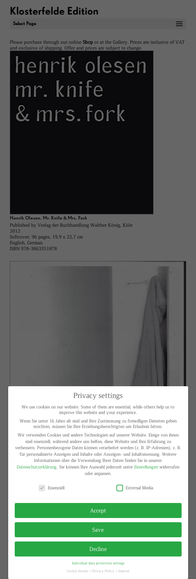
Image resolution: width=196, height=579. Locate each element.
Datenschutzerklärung (37, 466)
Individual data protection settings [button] (98, 563)
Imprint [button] (124, 571)
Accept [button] (98, 510)
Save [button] (98, 529)
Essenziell (51, 487)
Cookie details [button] (78, 571)
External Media (134, 487)
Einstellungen (146, 466)
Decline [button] (98, 548)
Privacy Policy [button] (103, 571)
